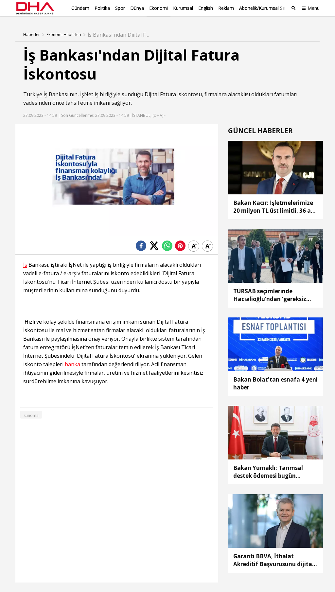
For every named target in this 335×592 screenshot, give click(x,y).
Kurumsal (183, 8)
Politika (102, 8)
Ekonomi (158, 8)
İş (45, 94)
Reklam (226, 8)
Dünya (137, 8)
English (205, 8)
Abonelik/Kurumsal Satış (264, 8)
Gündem (80, 8)
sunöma (31, 415)
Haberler (31, 34)
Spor (120, 8)
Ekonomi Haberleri (63, 34)
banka (72, 364)
